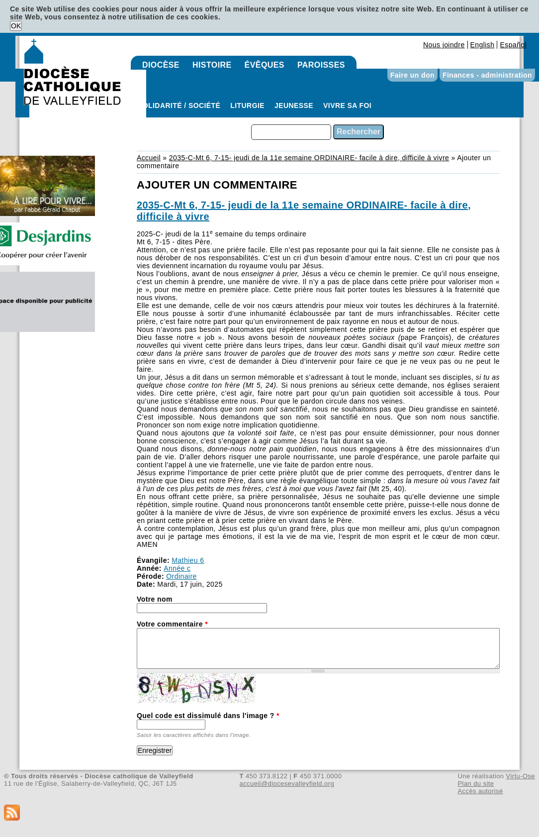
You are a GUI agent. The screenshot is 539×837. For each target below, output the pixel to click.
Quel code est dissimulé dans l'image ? (208, 716)
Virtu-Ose (520, 776)
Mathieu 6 (188, 560)
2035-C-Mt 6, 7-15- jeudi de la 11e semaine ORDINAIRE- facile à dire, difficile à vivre (309, 158)
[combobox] (291, 132)
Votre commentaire (172, 624)
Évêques (264, 65)
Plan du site (475, 783)
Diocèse (161, 65)
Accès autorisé (480, 791)
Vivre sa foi (347, 105)
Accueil (149, 158)
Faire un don (412, 75)
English (482, 45)
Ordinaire (181, 576)
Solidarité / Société (179, 105)
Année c (177, 568)
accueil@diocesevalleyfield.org (287, 783)
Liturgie (247, 105)
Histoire (212, 65)
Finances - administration (487, 75)
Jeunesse (293, 105)
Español (513, 45)
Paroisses (321, 65)
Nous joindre (444, 45)
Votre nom (155, 599)
